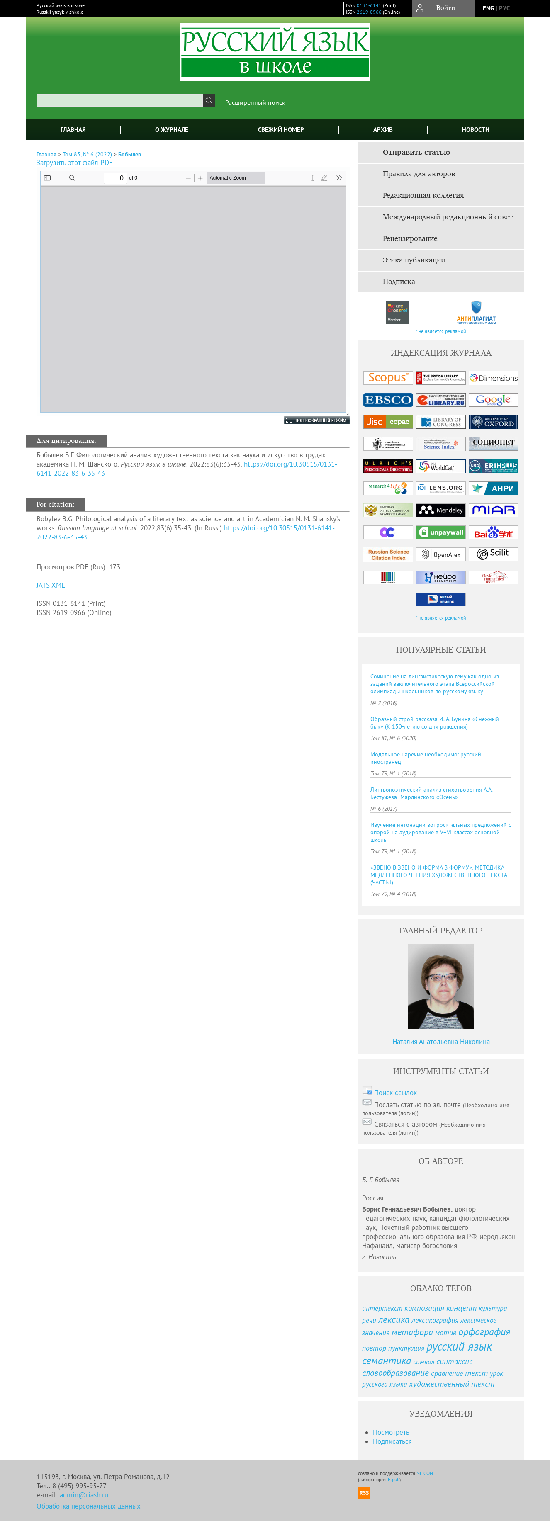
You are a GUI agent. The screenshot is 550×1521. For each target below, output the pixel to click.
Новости (475, 130)
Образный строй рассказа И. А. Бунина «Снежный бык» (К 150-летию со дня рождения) (434, 722)
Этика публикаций (414, 260)
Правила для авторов (419, 174)
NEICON (424, 1473)
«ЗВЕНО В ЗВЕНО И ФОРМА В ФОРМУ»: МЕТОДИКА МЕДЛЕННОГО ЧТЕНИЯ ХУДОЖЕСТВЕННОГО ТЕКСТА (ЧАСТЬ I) (438, 875)
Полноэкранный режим (308, 420)
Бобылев (129, 154)
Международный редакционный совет (448, 217)
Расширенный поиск (255, 102)
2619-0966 (369, 12)
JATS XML (51, 585)
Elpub (393, 1479)
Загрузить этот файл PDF (75, 162)
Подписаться (392, 1441)
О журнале (171, 130)
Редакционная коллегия (423, 195)
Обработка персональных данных (89, 1506)
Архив (383, 130)
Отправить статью (416, 152)
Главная (73, 130)
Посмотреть (391, 1432)
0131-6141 (369, 5)
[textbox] (120, 100)
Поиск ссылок (395, 1092)
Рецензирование (410, 239)
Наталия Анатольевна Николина (441, 1041)
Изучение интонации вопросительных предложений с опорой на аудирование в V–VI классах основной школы (440, 832)
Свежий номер (281, 130)
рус (504, 8)
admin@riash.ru (84, 1494)
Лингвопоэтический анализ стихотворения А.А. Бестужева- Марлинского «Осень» (431, 793)
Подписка (399, 282)
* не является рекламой (441, 331)
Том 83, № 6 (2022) (87, 154)
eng (488, 8)
